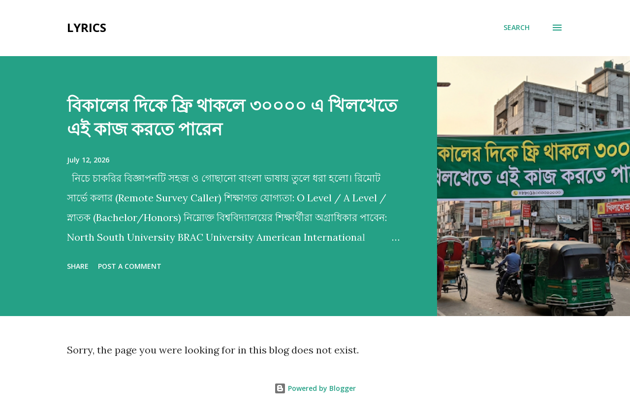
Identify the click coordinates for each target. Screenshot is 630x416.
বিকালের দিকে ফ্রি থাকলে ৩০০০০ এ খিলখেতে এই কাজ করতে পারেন (232, 117)
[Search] (517, 27)
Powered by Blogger (315, 388)
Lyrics (86, 27)
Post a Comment (129, 266)
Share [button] (78, 266)
